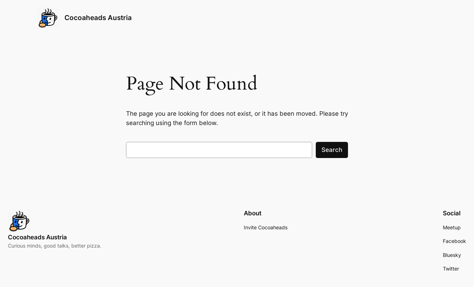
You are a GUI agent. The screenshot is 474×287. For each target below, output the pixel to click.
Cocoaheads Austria (98, 17)
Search (331, 149)
